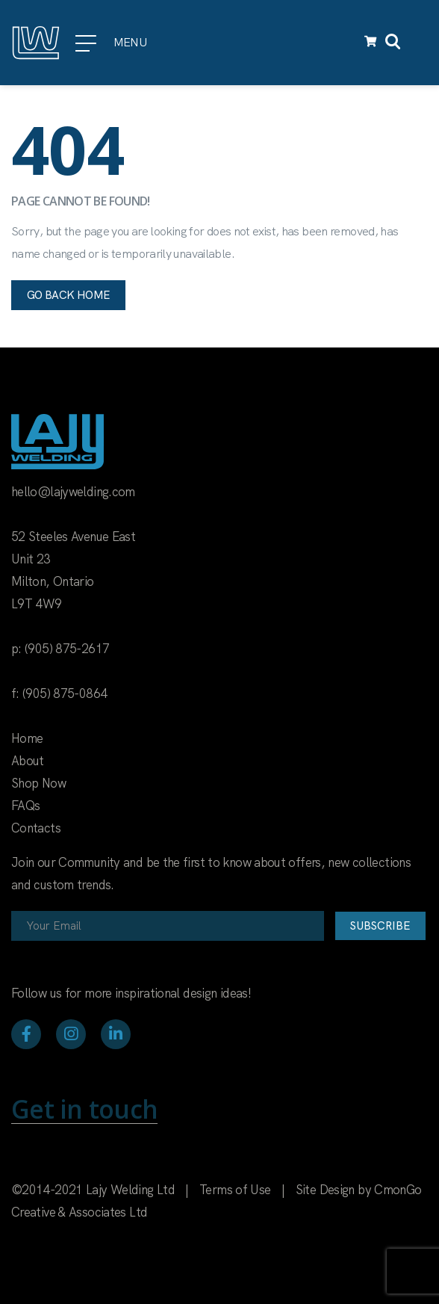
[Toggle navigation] (419, 43)
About (27, 761)
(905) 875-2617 (67, 648)
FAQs (25, 805)
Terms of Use (234, 1189)
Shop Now (38, 783)
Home (27, 738)
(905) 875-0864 (64, 693)
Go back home (68, 295)
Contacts (35, 828)
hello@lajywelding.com (73, 491)
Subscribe (380, 925)
